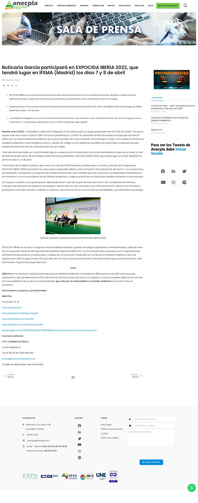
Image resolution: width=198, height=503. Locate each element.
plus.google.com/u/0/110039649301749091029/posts (30, 330)
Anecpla (49, 5)
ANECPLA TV (157, 130)
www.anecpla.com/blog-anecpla (20, 313)
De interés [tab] (157, 97)
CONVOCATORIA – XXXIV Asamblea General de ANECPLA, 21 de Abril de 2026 (173, 107)
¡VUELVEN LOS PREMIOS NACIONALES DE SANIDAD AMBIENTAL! (169, 119)
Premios (84, 5)
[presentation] (151, 452)
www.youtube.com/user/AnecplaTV (77, 330)
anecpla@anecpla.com (38, 440)
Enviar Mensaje (151, 462)
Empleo (111, 5)
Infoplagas (125, 5)
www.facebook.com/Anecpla (18, 319)
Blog (150, 5)
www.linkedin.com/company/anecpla (22, 324)
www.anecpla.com (12, 307)
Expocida (139, 5)
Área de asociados (168, 5)
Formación (98, 5)
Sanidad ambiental (66, 5)
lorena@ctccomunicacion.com (18, 358)
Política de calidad (110, 437)
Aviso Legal (106, 424)
